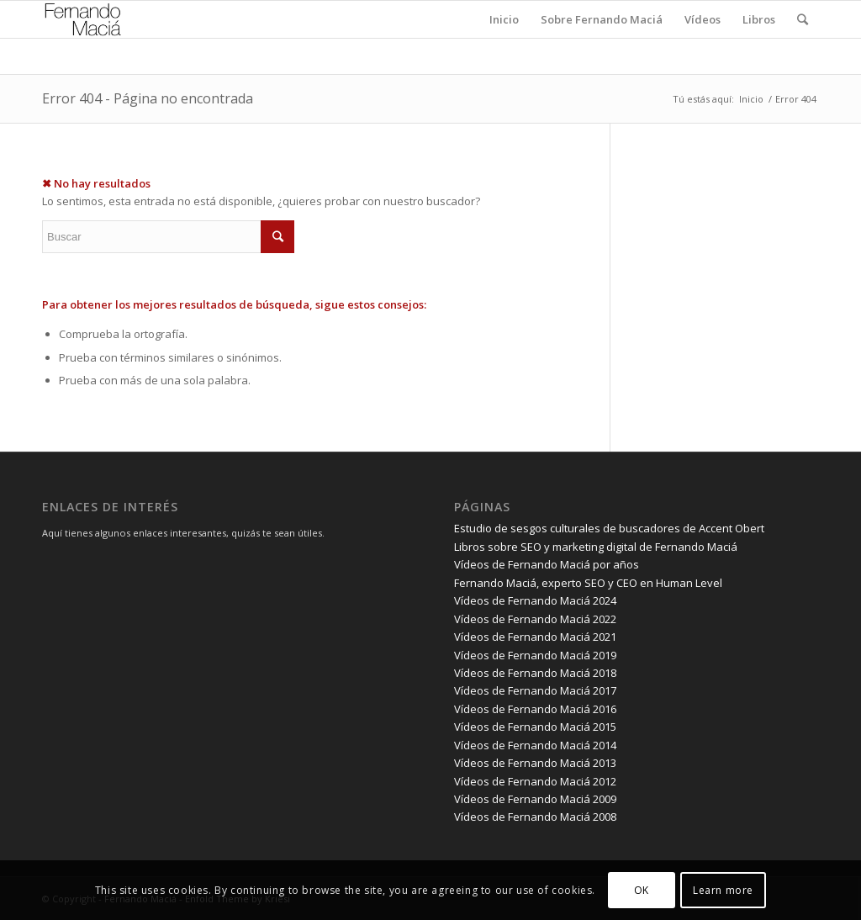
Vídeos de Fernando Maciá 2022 (535, 619)
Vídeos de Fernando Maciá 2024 (535, 600)
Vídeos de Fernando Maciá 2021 (535, 636)
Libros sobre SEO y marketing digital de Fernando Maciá (595, 546)
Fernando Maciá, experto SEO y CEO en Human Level (588, 582)
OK (641, 890)
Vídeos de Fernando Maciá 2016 (535, 708)
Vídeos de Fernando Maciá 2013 (535, 762)
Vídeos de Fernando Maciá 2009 (535, 798)
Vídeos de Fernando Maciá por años (546, 564)
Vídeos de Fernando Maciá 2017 (535, 690)
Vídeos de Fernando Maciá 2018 (535, 672)
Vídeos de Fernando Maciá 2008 (535, 816)
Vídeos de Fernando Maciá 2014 (535, 745)
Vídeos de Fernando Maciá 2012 (535, 781)
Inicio (751, 99)
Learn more (723, 890)
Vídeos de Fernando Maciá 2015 (535, 726)
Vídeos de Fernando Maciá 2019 (535, 655)
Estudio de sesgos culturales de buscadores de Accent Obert (609, 528)
